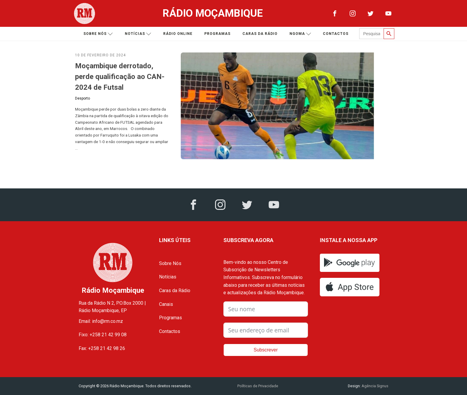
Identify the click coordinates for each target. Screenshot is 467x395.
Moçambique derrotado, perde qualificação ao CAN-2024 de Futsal (119, 77)
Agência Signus (374, 386)
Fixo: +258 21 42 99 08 (103, 334)
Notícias (138, 33)
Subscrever (266, 349)
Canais (166, 304)
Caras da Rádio (260, 34)
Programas (217, 34)
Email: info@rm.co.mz (101, 321)
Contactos (335, 34)
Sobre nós (98, 33)
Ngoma (300, 33)
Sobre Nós (170, 263)
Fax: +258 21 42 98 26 (102, 348)
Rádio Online (177, 34)
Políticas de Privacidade (257, 386)
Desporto (82, 98)
